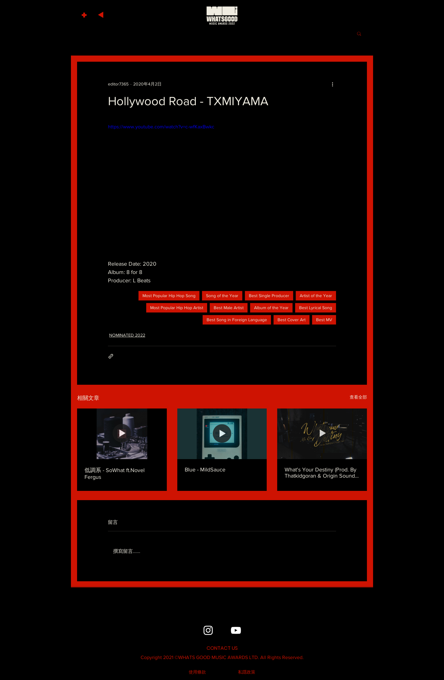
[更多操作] (332, 84)
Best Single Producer (269, 295)
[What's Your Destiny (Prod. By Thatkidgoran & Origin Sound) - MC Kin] (322, 433)
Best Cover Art (292, 319)
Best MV (324, 319)
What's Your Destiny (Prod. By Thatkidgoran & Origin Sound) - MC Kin (322, 472)
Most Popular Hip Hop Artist (176, 307)
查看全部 (358, 397)
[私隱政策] (246, 672)
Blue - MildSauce (205, 469)
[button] (85, 13)
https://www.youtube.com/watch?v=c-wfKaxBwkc (161, 126)
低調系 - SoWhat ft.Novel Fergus (114, 473)
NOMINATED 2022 (127, 335)
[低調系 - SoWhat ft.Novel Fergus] (122, 433)
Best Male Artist (229, 307)
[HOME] (222, 15)
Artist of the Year (316, 295)
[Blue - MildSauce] (222, 433)
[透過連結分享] (111, 356)
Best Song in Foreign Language (237, 319)
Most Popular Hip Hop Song (168, 295)
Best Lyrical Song (315, 307)
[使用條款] (197, 672)
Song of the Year (222, 295)
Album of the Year (271, 307)
